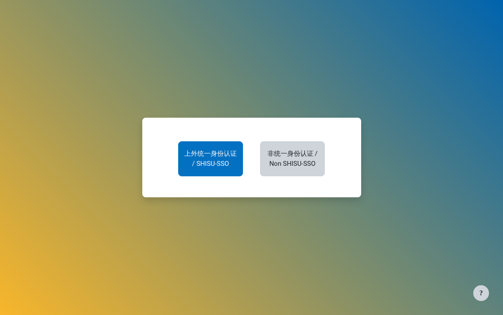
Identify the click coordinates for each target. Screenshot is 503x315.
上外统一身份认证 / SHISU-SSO (210, 158)
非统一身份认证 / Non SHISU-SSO (292, 158)
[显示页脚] (481, 293)
